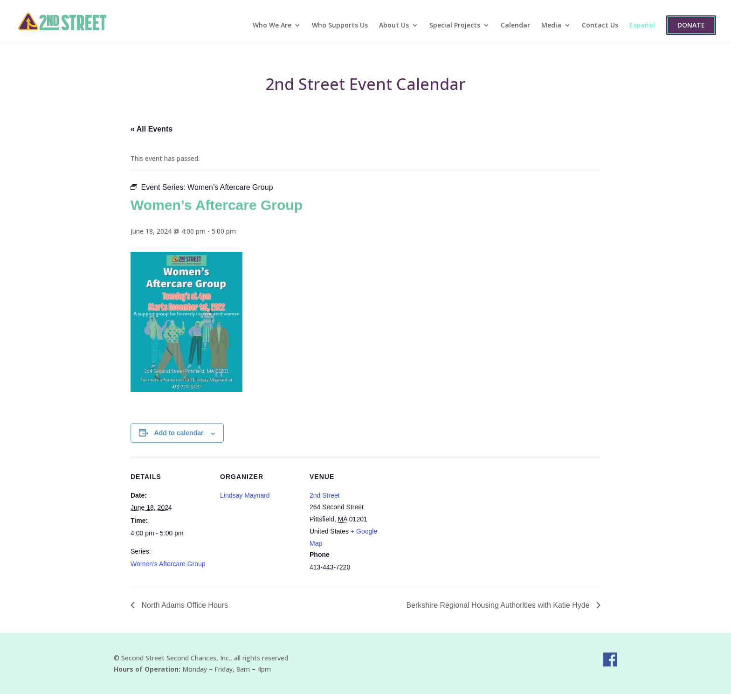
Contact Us (600, 25)
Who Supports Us (340, 25)
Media (551, 25)
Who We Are (272, 25)
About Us (394, 25)
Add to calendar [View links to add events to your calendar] (179, 433)
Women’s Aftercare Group (168, 564)
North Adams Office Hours (183, 605)
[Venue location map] (448, 521)
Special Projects (454, 25)
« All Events (151, 129)
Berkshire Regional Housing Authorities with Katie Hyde (499, 605)
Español (642, 25)
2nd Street (325, 495)
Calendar (515, 25)
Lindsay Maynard (245, 495)
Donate (691, 25)
